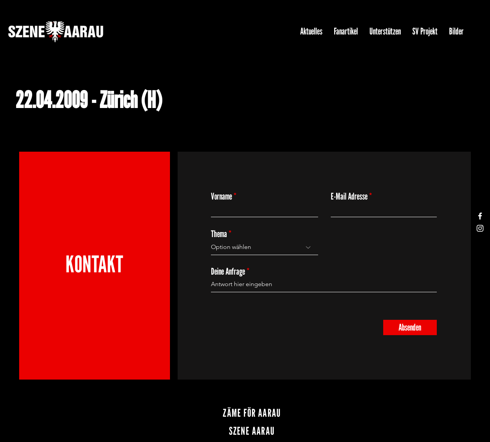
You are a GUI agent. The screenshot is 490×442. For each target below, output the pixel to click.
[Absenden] (410, 327)
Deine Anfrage (228, 271)
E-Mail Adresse (349, 196)
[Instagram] (480, 228)
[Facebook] (480, 216)
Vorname (221, 196)
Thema (219, 234)
